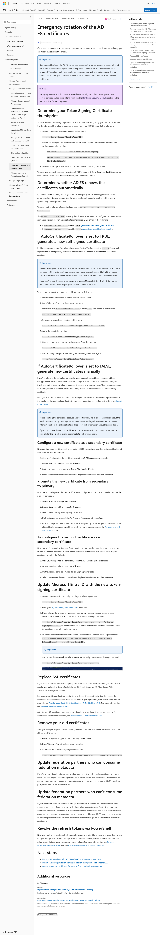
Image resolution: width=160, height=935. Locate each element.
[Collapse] (30, 17)
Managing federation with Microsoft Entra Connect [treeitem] (21, 95)
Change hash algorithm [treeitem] (20, 153)
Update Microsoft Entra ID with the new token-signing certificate (142, 51)
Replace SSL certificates (139, 56)
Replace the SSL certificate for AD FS (86, 715)
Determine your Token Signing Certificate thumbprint (142, 24)
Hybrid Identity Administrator (64, 607)
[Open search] (148, 3)
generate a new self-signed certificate (97, 225)
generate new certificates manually (97, 229)
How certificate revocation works (55, 706)
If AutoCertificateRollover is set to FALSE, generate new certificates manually (143, 44)
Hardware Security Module (94, 97)
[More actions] (120, 19)
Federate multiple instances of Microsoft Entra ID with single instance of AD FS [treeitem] (19, 113)
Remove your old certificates (141, 59)
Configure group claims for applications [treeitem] (20, 147)
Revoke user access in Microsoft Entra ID (86, 845)
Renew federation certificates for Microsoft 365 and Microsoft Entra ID (72, 866)
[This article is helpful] (148, 87)
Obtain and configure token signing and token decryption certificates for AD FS (76, 862)
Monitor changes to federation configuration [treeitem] (20, 174)
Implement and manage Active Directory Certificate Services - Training (65, 890)
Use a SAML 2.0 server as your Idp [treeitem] (20, 159)
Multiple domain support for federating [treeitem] (20, 102)
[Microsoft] (4, 3)
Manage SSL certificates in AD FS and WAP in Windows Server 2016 (71, 859)
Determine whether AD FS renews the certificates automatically (143, 30)
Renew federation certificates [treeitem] (17, 124)
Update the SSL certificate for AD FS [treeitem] (21, 131)
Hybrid (82, 18)
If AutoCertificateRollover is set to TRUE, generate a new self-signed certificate (143, 36)
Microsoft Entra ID (69, 18)
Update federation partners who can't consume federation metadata (142, 72)
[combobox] (17, 22)
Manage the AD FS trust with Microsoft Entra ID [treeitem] (20, 139)
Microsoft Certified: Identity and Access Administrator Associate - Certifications (68, 900)
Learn (40, 18)
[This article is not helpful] (151, 87)
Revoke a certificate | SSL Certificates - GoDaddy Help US (73, 703)
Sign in (154, 3)
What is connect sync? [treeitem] (15, 46)
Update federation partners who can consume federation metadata (142, 64)
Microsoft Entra (52, 18)
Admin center (150, 10)
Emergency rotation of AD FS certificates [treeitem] (21, 167)
